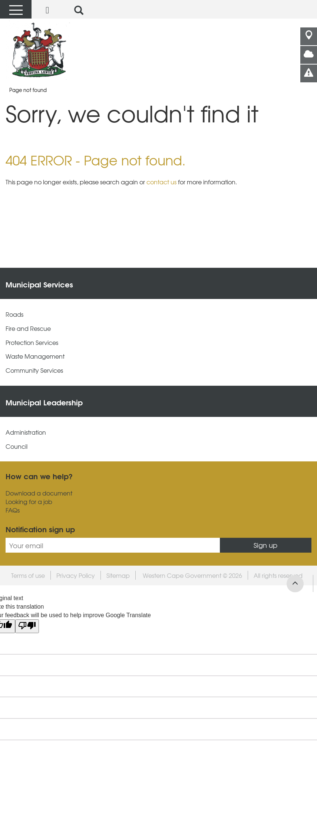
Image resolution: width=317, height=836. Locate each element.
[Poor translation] (27, 626)
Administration (26, 432)
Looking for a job (29, 501)
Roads (14, 314)
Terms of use (28, 575)
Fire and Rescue (28, 328)
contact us (161, 181)
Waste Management (35, 356)
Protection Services (32, 342)
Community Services (34, 370)
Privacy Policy (75, 575)
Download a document (39, 493)
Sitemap (118, 575)
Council (16, 446)
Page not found (28, 89)
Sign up (265, 545)
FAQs (13, 510)
